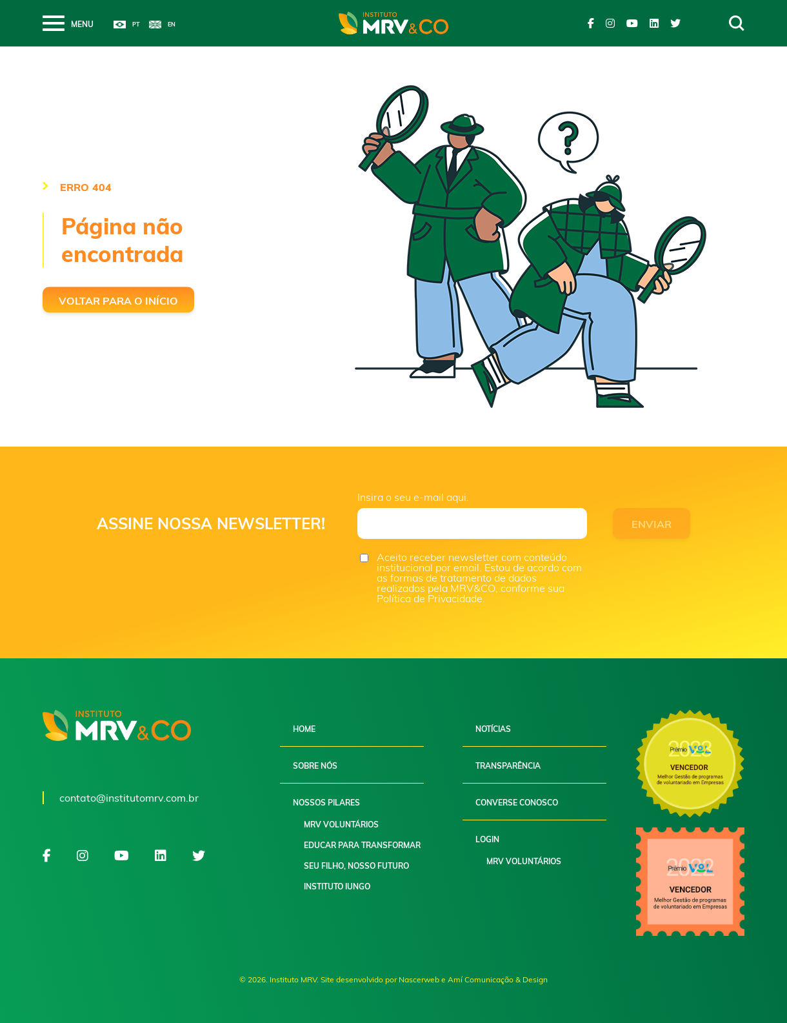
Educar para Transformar (362, 845)
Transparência (508, 766)
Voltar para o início (118, 300)
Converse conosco (516, 802)
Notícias (493, 729)
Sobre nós (315, 766)
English (162, 24)
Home (304, 729)
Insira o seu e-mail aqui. (413, 497)
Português (127, 24)
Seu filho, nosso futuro (356, 866)
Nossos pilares (326, 802)
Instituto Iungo (337, 886)
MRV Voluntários (341, 824)
